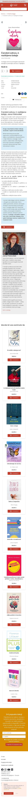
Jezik (2, 88)
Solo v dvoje (14, 426)
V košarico (9, 227)
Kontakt (3, 759)
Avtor (2, 82)
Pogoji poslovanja (6, 762)
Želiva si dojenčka (14, 501)
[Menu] (2, 5)
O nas (3, 756)
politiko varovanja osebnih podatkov (16, 740)
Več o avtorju (6, 310)
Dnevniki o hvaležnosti (14, 539)
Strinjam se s (14, 740)
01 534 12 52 (5, 778)
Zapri (17, 793)
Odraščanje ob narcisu (14, 464)
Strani (2, 86)
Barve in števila (14, 691)
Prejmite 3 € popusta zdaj (14, 744)
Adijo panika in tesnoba (14, 615)
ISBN (2, 81)
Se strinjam (9, 793)
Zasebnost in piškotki (7, 765)
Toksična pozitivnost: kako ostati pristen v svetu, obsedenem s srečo (14, 578)
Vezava (3, 84)
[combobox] (14, 9)
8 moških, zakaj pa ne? (14, 350)
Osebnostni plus (14, 653)
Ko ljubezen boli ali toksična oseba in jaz (14, 389)
